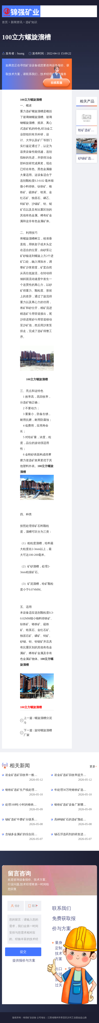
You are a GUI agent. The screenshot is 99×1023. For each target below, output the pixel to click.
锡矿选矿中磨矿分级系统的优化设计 (22, 819)
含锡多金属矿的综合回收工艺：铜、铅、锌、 (22, 834)
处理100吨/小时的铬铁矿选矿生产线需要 (22, 804)
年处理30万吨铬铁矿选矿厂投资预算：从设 (71, 789)
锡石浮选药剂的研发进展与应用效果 (71, 834)
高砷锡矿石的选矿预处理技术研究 (71, 819)
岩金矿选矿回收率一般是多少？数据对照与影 (22, 774)
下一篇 (38, 733)
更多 (93, 766)
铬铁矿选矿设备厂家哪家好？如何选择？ (71, 804)
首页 (5, 22)
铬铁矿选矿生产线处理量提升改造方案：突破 (22, 789)
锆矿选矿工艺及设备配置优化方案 (87, 130)
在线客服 (56, 82)
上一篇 (38, 720)
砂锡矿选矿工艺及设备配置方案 (87, 158)
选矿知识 (31, 22)
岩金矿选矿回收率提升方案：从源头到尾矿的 (71, 774)
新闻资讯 (16, 22)
